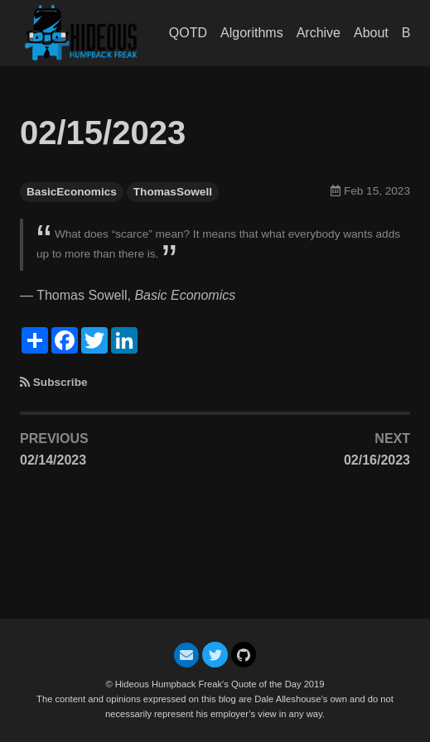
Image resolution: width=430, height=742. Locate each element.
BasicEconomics (72, 192)
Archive (319, 33)
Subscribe (60, 382)
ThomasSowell (172, 192)
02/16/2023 (377, 460)
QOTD (188, 33)
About (371, 33)
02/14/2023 (53, 460)
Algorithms (251, 33)
